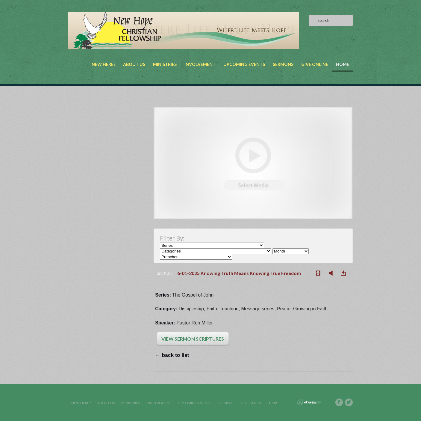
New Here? (103, 64)
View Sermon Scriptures (192, 339)
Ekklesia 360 (309, 402)
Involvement (200, 64)
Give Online (314, 64)
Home (342, 64)
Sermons (283, 64)
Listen (332, 273)
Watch (320, 273)
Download (345, 273)
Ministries (165, 64)
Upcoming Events (244, 64)
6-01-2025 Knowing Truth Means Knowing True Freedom (239, 273)
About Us (134, 64)
